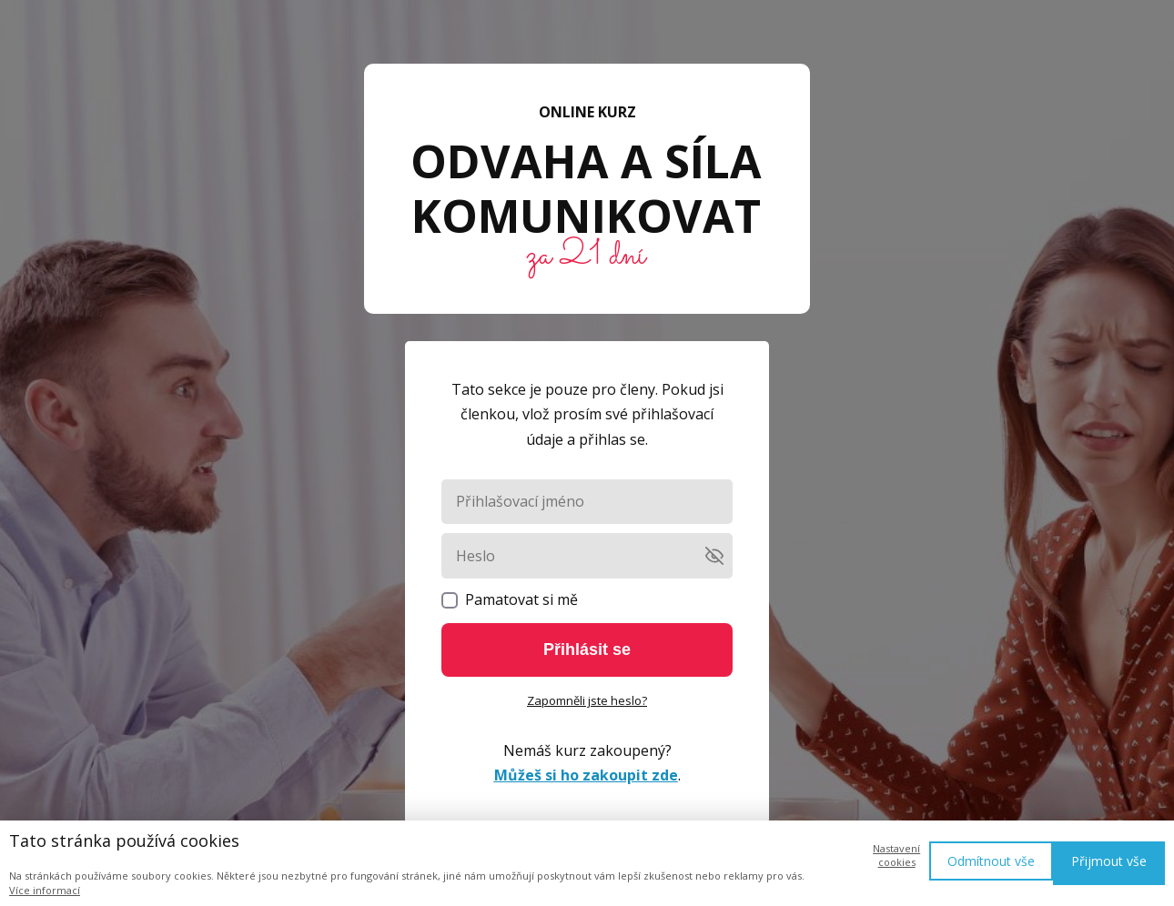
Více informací (44, 890)
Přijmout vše (1109, 861)
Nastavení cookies (896, 855)
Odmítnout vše (991, 861)
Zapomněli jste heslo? (587, 700)
